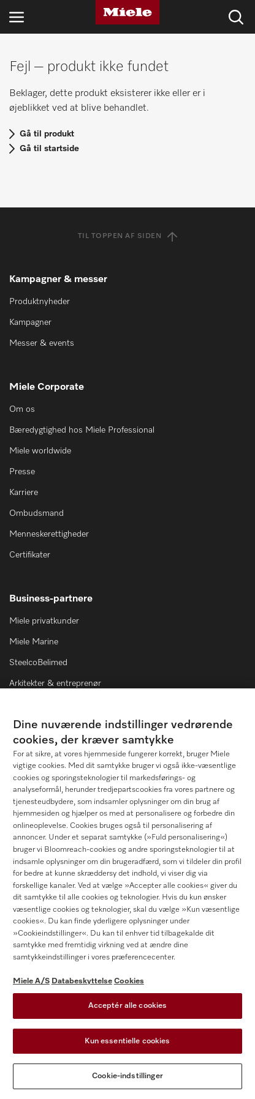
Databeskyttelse (81, 981)
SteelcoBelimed (38, 662)
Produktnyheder (39, 301)
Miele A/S (31, 981)
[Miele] (127, 12)
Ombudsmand (36, 513)
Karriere (23, 492)
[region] (127, 893)
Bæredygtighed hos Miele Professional (81, 430)
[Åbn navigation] (16, 17)
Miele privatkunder (44, 621)
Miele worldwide (40, 451)
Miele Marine (33, 642)
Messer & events (41, 343)
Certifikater (29, 555)
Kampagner (30, 322)
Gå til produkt (47, 134)
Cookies (129, 981)
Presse (22, 472)
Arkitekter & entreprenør (55, 683)
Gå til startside (49, 148)
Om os (22, 409)
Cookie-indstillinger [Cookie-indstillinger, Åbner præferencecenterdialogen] (127, 1076)
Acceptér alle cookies (127, 1006)
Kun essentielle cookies (127, 1041)
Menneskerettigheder (49, 534)
